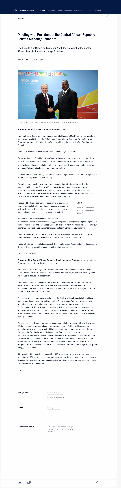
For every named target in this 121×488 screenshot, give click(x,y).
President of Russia (26, 3)
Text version (51, 432)
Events (21, 18)
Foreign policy (53, 408)
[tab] (19, 482)
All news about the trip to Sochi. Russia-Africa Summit (85, 210)
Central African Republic (57, 397)
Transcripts (69, 427)
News (64, 427)
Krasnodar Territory (55, 393)
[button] (4, 3)
